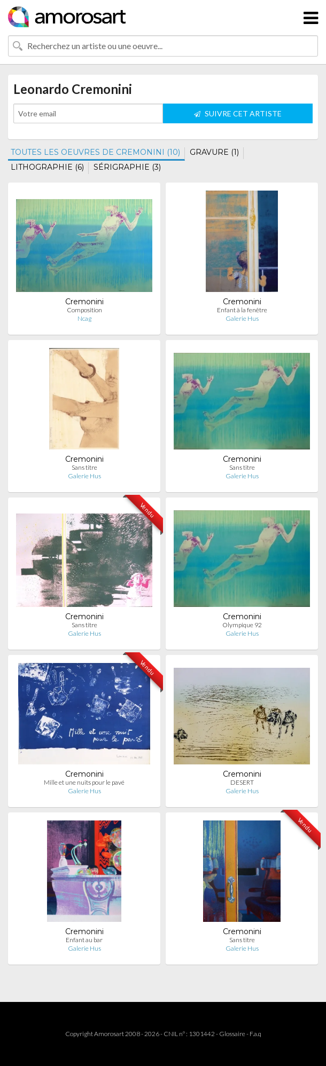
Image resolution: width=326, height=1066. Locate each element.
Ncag (84, 318)
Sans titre (84, 467)
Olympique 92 (242, 625)
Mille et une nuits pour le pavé (84, 782)
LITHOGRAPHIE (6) (47, 167)
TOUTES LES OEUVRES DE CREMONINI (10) (95, 152)
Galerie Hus (242, 318)
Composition (84, 310)
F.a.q (255, 1034)
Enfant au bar (84, 940)
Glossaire (232, 1034)
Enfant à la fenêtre (242, 310)
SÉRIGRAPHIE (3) (127, 167)
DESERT (242, 782)
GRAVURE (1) (214, 152)
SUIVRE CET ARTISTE (238, 113)
